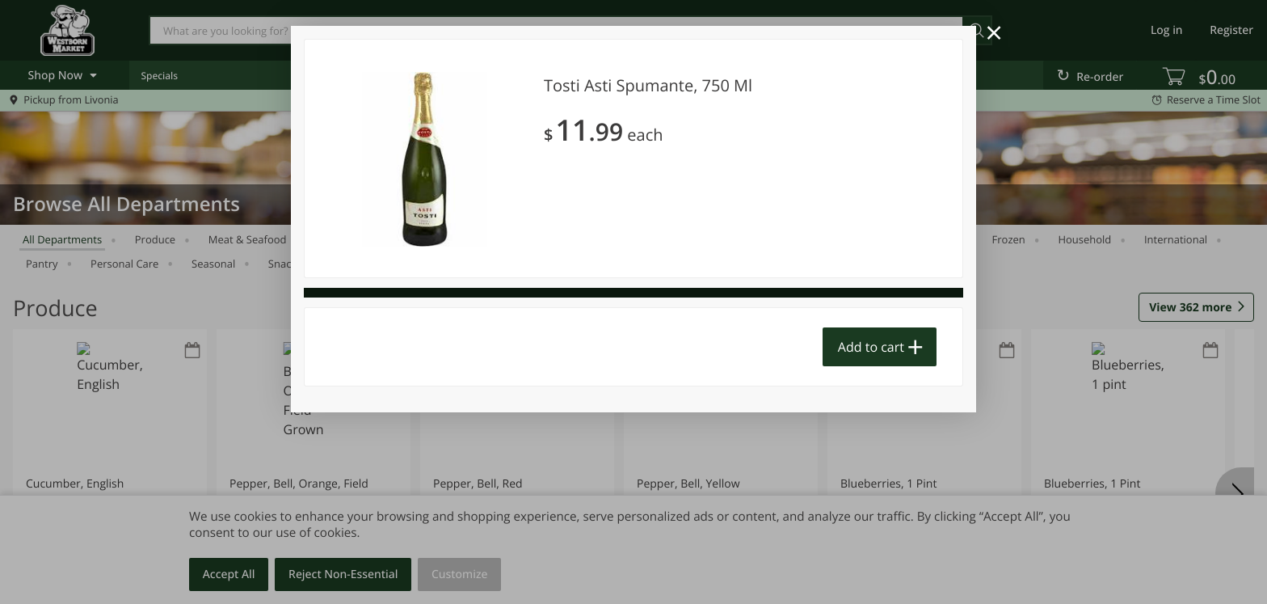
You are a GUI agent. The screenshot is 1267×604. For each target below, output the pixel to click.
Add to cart (871, 347)
